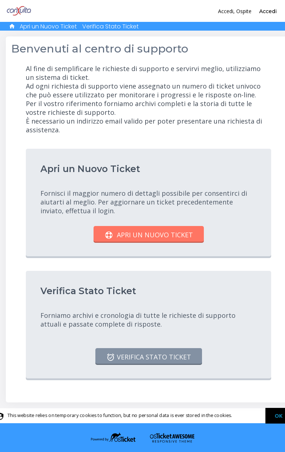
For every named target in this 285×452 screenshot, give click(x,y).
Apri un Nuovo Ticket (48, 26)
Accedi (268, 11)
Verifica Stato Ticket (110, 26)
